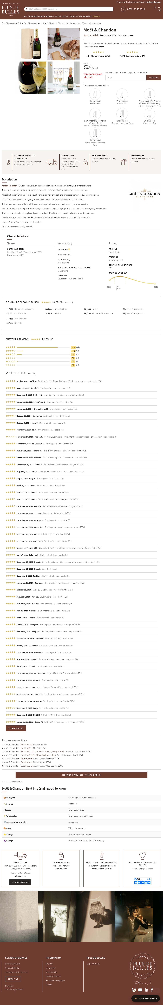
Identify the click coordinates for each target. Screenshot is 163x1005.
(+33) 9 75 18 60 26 (12, 963)
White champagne (76, 828)
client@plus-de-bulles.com (16, 972)
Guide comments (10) (98, 56)
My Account (50, 968)
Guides (49, 984)
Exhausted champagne (55, 980)
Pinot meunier (85, 840)
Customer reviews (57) (132, 56)
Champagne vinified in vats (80, 816)
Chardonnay (98, 840)
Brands (50, 16)
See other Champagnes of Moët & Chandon (81, 775)
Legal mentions (93, 963)
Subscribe (154, 77)
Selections (75, 16)
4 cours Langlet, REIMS (14, 989)
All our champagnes (34, 16)
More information (20, 882)
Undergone (73, 822)
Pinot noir (72, 840)
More (101, 46)
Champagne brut (76, 810)
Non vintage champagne (79, 834)
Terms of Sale (51, 972)
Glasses (87, 16)
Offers (96, 16)
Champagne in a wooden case (81, 797)
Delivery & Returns (53, 976)
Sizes (65, 16)
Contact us (13, 979)
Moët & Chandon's (91, 43)
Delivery (49, 963)
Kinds (58, 16)
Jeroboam (72, 804)
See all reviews (16, 728)
